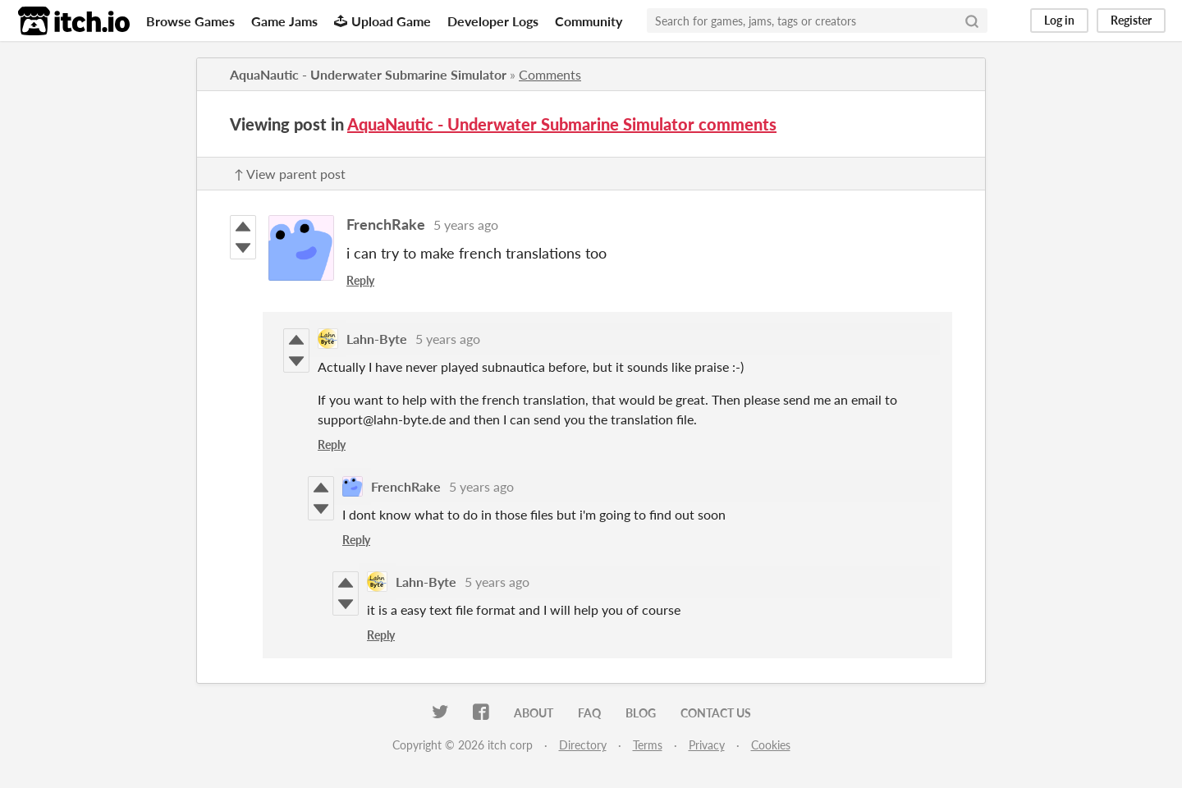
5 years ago (465, 224)
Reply (360, 280)
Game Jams (284, 21)
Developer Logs (492, 21)
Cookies (770, 745)
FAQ (589, 713)
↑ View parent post (290, 173)
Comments (550, 74)
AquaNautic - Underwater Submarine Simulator (368, 74)
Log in (1059, 20)
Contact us (715, 713)
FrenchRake (385, 224)
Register (1131, 20)
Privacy (707, 745)
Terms (647, 745)
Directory (583, 745)
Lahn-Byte (376, 338)
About (533, 713)
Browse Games (190, 21)
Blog (640, 713)
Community (588, 21)
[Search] (971, 20)
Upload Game (382, 21)
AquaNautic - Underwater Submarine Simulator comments (562, 124)
